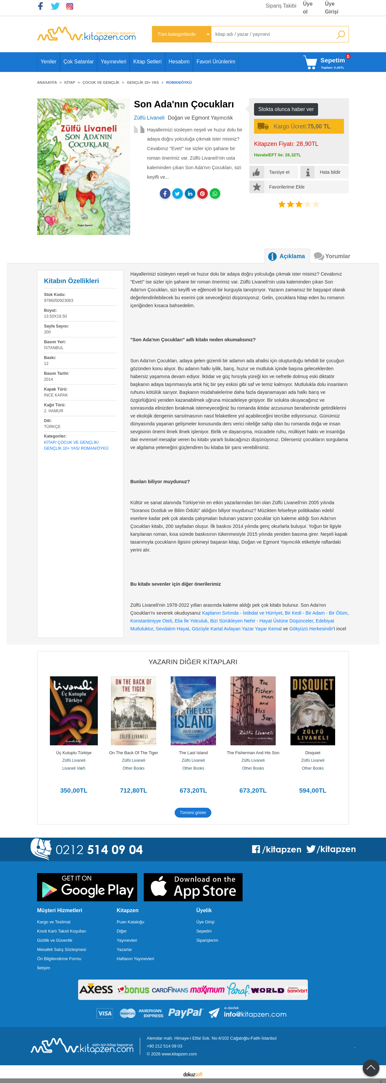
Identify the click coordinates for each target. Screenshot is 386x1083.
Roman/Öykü (94, 448)
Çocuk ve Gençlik (78, 442)
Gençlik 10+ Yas (61, 448)
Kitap (49, 442)
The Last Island (193, 752)
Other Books (134, 768)
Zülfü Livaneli (74, 760)
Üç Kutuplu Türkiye (74, 752)
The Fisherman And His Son (253, 752)
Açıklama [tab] (292, 256)
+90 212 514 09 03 (164, 1046)
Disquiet (312, 752)
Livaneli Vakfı (73, 768)
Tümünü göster (193, 812)
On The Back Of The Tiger (133, 752)
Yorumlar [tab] (337, 256)
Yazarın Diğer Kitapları (193, 662)
